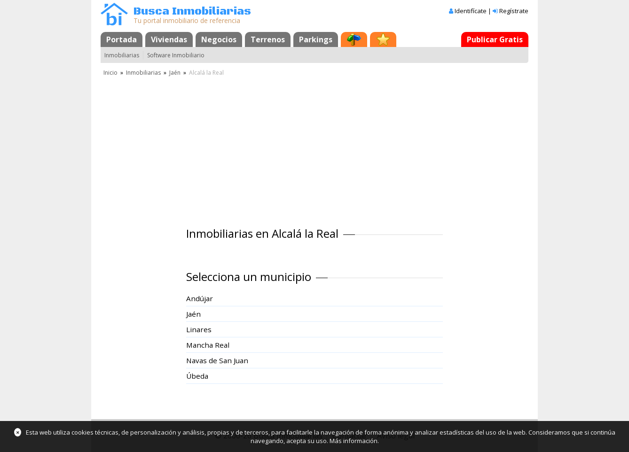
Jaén (175, 73)
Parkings (315, 39)
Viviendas (169, 39)
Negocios (218, 39)
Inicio (110, 73)
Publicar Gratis (495, 39)
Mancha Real (207, 345)
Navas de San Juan (217, 360)
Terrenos (268, 39)
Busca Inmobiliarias (192, 11)
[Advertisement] (314, 148)
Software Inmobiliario (175, 55)
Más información (353, 440)
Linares (199, 329)
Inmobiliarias (121, 55)
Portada (121, 39)
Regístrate (513, 11)
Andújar (199, 298)
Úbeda (197, 376)
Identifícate (471, 11)
